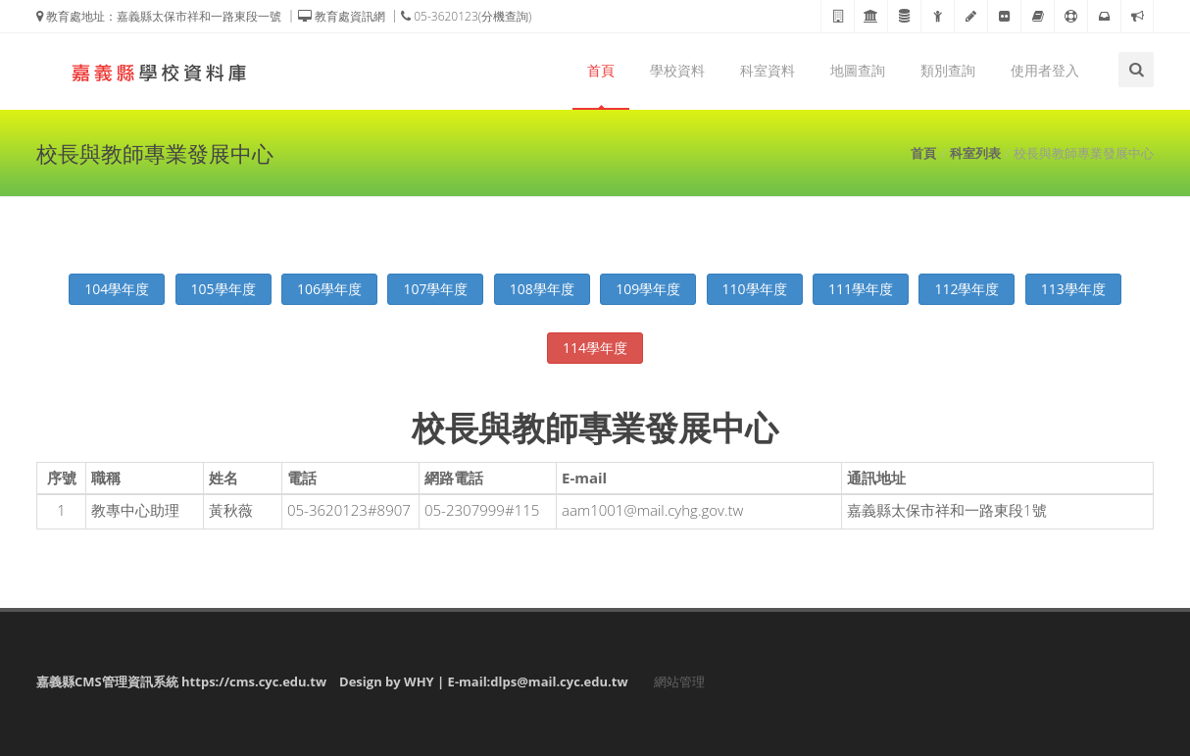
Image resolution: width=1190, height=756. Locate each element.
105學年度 (223, 288)
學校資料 (677, 70)
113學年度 (1073, 288)
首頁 (601, 70)
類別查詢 (947, 70)
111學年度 (860, 288)
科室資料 (767, 70)
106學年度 (329, 288)
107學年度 (435, 288)
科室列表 (975, 153)
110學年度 (754, 288)
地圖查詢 (857, 70)
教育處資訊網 (341, 16)
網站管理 (679, 681)
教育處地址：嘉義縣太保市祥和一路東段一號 (158, 16)
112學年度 (966, 288)
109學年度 (648, 288)
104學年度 (116, 288)
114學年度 (595, 347)
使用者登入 (1045, 70)
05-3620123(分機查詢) (466, 16)
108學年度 (542, 288)
